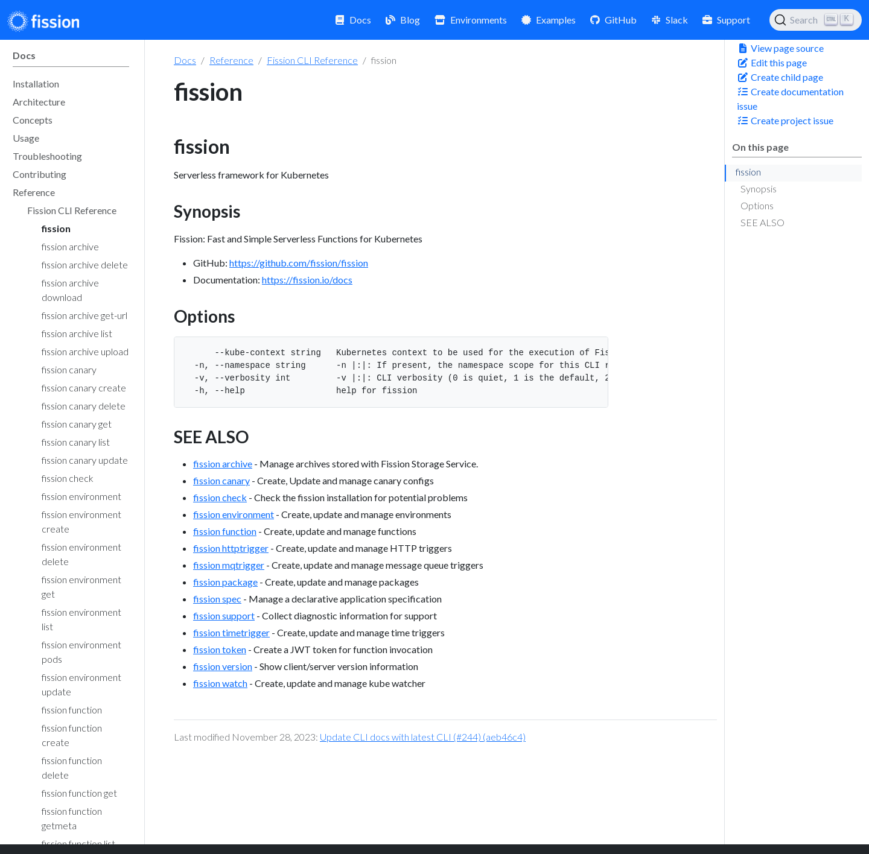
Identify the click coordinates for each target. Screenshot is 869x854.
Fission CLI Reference (312, 60)
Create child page (780, 77)
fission (748, 171)
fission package (225, 581)
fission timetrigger (231, 632)
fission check (220, 497)
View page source (780, 48)
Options (757, 205)
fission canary (221, 480)
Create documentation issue (790, 99)
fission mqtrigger (228, 565)
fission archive (222, 463)
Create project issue (785, 120)
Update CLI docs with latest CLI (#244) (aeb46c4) (423, 736)
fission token (219, 649)
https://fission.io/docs (307, 279)
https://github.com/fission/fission (298, 262)
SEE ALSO (762, 222)
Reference (231, 60)
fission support (224, 615)
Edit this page (772, 62)
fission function (224, 531)
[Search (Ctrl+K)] (815, 20)
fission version (222, 666)
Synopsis (758, 188)
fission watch (220, 683)
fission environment (233, 514)
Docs (185, 60)
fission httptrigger (231, 548)
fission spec (217, 598)
